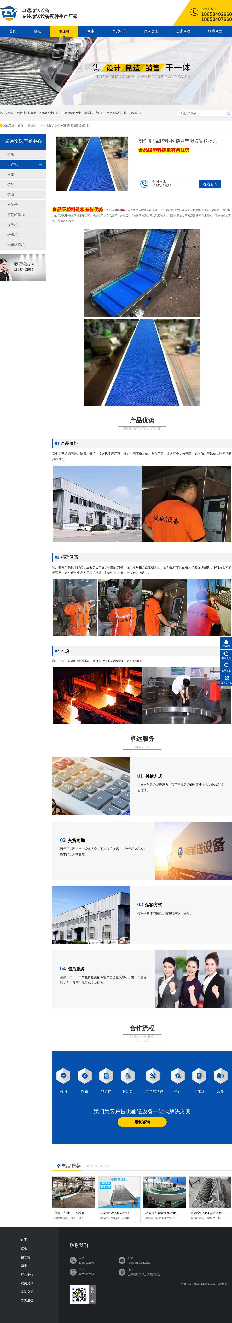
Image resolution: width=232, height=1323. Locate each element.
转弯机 (12, 235)
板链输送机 (136, 112)
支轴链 (12, 205)
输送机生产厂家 (93, 112)
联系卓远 (215, 31)
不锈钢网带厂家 (48, 112)
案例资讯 (151, 31)
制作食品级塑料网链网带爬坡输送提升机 (65, 125)
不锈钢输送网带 (71, 112)
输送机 (64, 31)
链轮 (10, 185)
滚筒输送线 (16, 215)
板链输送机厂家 (116, 112)
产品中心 (119, 31)
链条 (10, 195)
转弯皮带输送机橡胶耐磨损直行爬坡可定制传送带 (179, 1213)
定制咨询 (142, 1122)
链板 (37, 31)
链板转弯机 (16, 245)
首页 (12, 31)
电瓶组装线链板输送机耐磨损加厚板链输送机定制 (134, 1213)
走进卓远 (183, 31)
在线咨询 (210, 184)
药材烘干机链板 (26, 112)
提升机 (12, 225)
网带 (90, 31)
